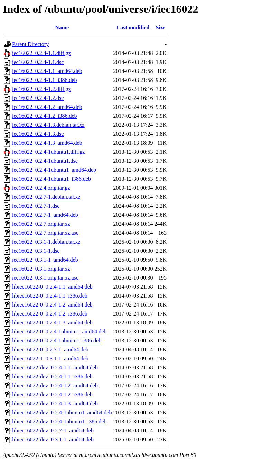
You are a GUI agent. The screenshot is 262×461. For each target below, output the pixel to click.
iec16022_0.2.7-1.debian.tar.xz (46, 197)
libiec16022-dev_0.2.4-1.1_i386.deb (52, 376)
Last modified (133, 27)
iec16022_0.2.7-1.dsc (35, 206)
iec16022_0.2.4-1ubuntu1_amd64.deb (54, 170)
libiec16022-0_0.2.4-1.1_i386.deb (49, 296)
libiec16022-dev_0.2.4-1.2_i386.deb (52, 394)
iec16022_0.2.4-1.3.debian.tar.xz (48, 125)
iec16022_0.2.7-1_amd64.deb (45, 215)
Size (161, 27)
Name (62, 27)
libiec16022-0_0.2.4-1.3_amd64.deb (52, 323)
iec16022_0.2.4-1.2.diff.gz (41, 89)
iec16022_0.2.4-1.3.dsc (38, 134)
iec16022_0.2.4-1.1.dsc (38, 62)
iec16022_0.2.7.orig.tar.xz (41, 224)
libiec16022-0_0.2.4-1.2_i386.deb (49, 314)
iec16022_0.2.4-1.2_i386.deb (44, 116)
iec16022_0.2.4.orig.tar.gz (41, 188)
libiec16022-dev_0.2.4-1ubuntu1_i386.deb (59, 421)
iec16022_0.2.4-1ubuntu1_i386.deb (51, 179)
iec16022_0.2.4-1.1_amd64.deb (47, 71)
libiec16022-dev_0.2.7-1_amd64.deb (53, 430)
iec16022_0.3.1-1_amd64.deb (45, 260)
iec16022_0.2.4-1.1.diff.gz (41, 53)
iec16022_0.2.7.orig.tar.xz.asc (45, 233)
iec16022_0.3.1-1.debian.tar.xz (46, 242)
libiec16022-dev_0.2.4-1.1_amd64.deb (55, 367)
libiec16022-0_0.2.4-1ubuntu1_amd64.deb (59, 332)
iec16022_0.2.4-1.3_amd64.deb (47, 143)
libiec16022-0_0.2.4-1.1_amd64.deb (52, 287)
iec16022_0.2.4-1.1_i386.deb (44, 80)
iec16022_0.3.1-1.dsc (35, 251)
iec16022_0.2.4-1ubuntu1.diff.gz (48, 152)
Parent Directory (30, 44)
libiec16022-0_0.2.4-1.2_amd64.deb (52, 305)
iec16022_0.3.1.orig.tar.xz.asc (45, 278)
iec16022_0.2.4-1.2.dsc (38, 98)
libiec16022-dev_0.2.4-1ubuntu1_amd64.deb (62, 412)
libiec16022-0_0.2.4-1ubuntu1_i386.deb (56, 341)
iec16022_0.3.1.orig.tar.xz (41, 269)
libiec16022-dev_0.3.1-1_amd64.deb (53, 439)
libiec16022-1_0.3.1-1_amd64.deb (50, 358)
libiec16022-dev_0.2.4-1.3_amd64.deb (55, 403)
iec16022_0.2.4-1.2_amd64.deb (47, 107)
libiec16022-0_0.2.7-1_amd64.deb (50, 349)
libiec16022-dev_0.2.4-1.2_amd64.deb (55, 385)
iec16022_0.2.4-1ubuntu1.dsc (45, 161)
